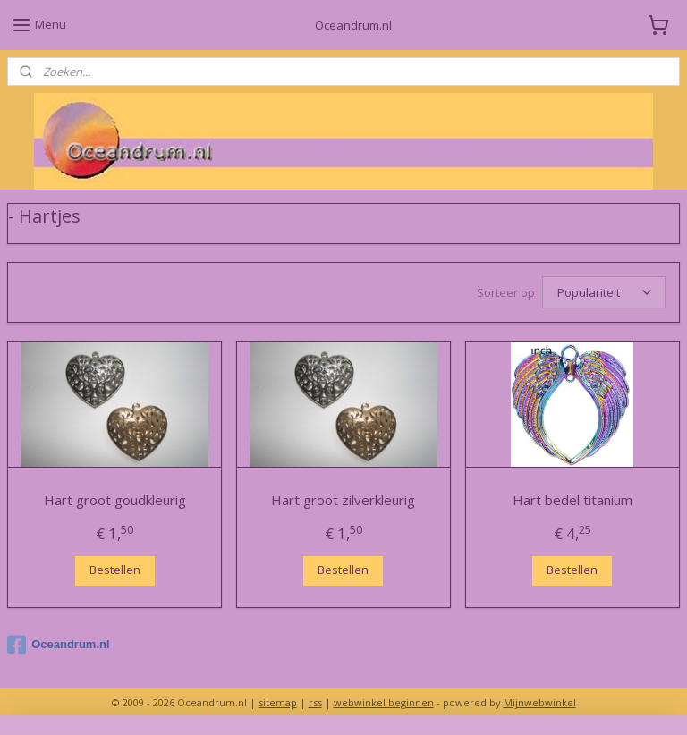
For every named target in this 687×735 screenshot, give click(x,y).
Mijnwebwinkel (540, 702)
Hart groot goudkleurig (115, 500)
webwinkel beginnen (384, 702)
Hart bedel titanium (572, 500)
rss (315, 702)
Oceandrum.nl (58, 644)
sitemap (278, 702)
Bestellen (114, 570)
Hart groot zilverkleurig (343, 500)
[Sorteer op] (604, 292)
